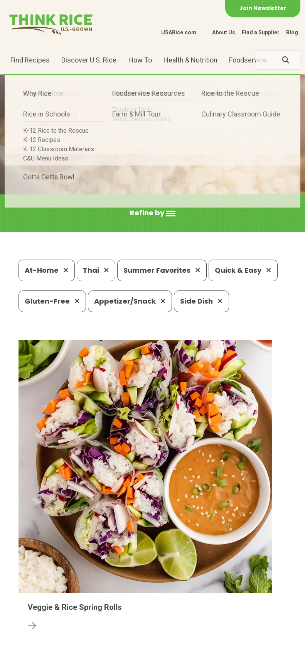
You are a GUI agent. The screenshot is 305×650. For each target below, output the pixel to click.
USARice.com (178, 32)
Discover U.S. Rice (88, 60)
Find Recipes (30, 60)
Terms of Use (157, 640)
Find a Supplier (261, 32)
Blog (292, 32)
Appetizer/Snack (130, 301)
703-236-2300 (96, 585)
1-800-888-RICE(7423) (168, 585)
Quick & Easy (243, 270)
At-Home (47, 270)
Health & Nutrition (190, 60)
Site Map (117, 640)
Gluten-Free (52, 301)
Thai (96, 270)
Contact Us (33, 640)
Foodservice (248, 60)
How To (140, 60)
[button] (152, 213)
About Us (223, 32)
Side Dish (201, 301)
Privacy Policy (77, 640)
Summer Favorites (162, 270)
